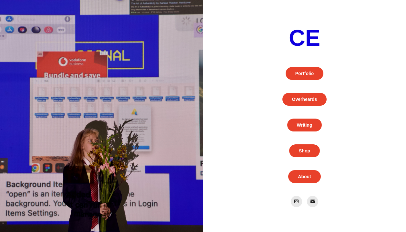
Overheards (304, 99)
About (304, 176)
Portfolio (304, 73)
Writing (304, 125)
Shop (304, 150)
